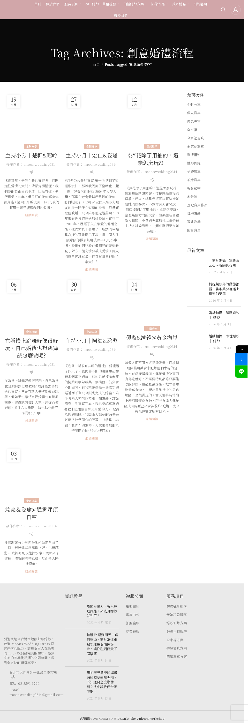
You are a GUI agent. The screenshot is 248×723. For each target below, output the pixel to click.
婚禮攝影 (194, 154)
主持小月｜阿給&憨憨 (92, 340)
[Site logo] (13, 10)
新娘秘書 (194, 188)
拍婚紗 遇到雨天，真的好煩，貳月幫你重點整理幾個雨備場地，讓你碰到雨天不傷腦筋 (102, 644)
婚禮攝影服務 (176, 606)
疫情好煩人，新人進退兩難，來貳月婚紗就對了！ (102, 611)
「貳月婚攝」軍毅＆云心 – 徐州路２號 (224, 263)
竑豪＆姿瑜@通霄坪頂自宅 (31, 513)
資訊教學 (152, 146)
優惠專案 (194, 121)
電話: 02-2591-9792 (24, 683)
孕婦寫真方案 (176, 648)
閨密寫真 (194, 230)
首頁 (96, 64)
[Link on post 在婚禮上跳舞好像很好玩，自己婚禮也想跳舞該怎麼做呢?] (31, 304)
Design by (141, 718)
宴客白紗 (132, 614)
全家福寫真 (195, 138)
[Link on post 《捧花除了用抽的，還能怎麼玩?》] (152, 119)
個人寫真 (194, 113)
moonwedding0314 (40, 164)
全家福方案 (174, 640)
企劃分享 (31, 146)
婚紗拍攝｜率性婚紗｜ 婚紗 (224, 338)
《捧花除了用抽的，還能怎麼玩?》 (152, 158)
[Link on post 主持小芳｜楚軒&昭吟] (31, 119)
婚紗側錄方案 (176, 623)
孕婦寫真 (194, 171)
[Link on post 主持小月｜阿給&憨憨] (91, 304)
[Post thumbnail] (196, 266)
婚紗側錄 (194, 163)
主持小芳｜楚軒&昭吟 (31, 155)
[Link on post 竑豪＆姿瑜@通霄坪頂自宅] (31, 473)
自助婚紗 (194, 213)
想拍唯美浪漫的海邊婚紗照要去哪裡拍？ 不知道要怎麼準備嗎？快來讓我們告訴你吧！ (102, 682)
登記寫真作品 (197, 205)
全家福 (192, 129)
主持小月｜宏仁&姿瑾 (92, 155)
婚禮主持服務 (176, 631)
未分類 (192, 196)
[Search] (223, 11)
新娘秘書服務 (176, 614)
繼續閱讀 (31, 215)
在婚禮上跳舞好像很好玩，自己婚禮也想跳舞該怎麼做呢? (31, 348)
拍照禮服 (132, 623)
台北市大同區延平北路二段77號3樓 (33, 674)
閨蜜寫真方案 (176, 656)
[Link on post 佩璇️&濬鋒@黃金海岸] (152, 302)
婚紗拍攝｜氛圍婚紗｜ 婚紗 (224, 315)
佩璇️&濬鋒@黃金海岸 (152, 337)
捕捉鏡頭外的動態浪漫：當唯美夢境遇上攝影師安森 (224, 289)
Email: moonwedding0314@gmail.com (36, 692)
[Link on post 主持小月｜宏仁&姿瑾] (91, 119)
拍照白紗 (132, 606)
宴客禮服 (132, 631)
